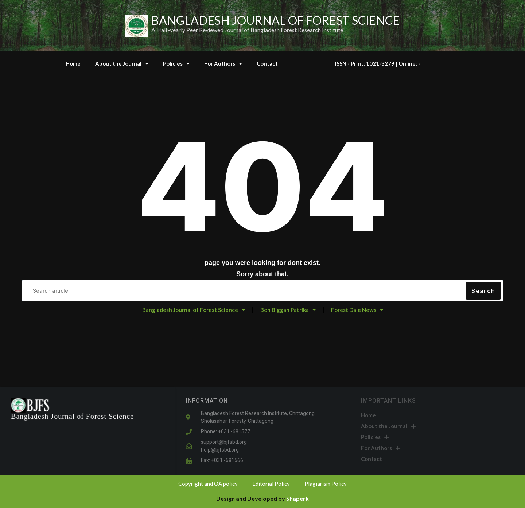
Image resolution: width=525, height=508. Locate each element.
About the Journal (121, 63)
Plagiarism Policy (325, 483)
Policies (176, 63)
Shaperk (297, 498)
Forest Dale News (357, 310)
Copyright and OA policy (208, 483)
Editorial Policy (271, 483)
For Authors (223, 63)
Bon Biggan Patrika (288, 310)
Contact (267, 63)
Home (73, 63)
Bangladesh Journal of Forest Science (193, 310)
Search (483, 290)
